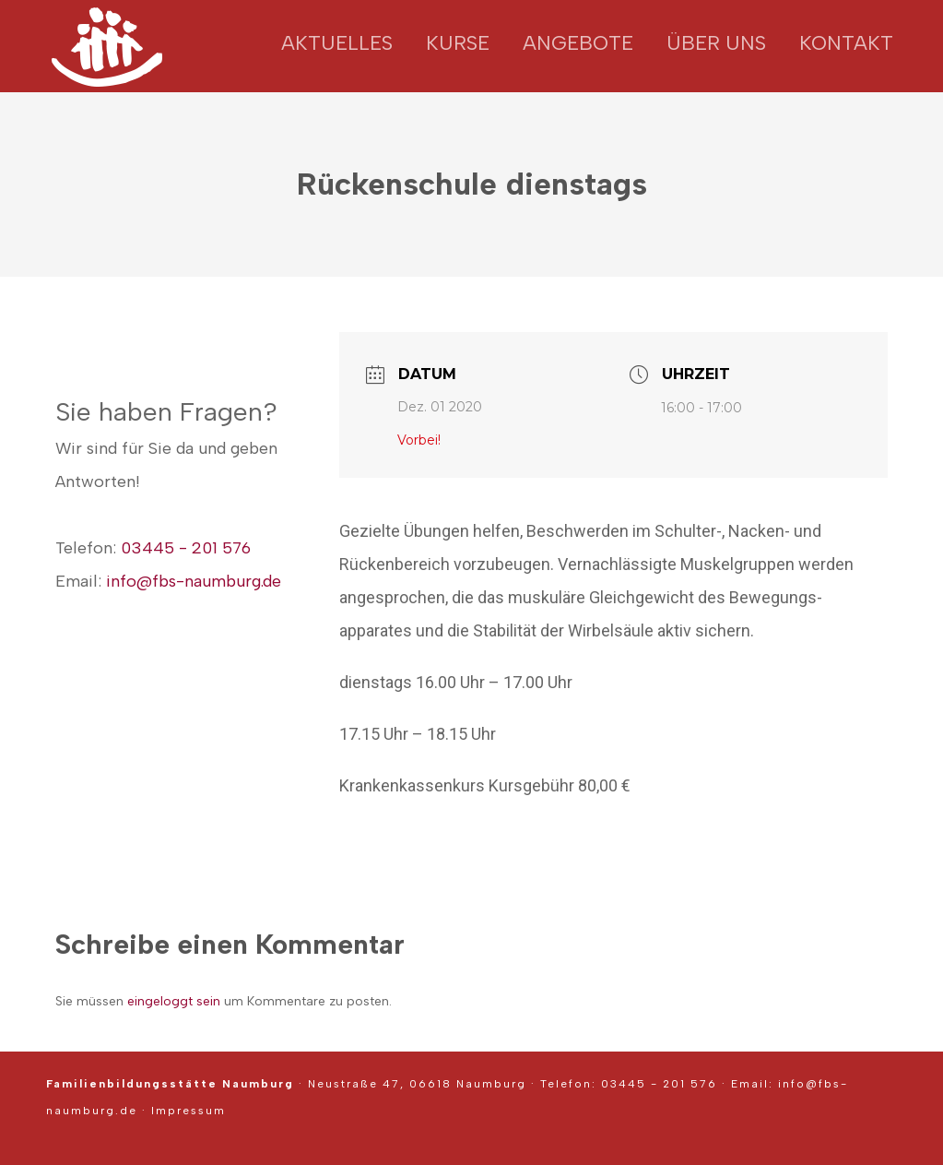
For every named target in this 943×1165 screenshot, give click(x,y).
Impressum (188, 1110)
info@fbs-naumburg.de (193, 581)
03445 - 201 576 (186, 548)
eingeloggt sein (173, 1001)
